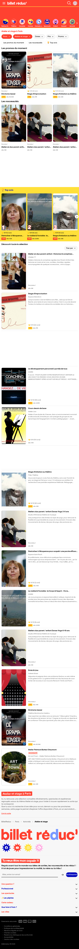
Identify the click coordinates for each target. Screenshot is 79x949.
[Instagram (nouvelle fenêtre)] (28, 848)
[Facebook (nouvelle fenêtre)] (6, 848)
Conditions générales (12, 926)
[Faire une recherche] (69, 3)
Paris (17, 822)
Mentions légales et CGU (13, 931)
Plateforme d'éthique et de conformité (18, 935)
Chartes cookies (10, 933)
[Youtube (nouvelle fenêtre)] (17, 848)
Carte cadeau (7, 903)
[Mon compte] (75, 3)
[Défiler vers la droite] (77, 23)
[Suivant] (77, 75)
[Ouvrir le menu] (3, 3)
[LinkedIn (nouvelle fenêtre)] (39, 848)
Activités (27, 822)
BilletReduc (6, 822)
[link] (14, 23)
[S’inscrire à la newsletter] (72, 874)
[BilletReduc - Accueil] (17, 3)
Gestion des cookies (11, 939)
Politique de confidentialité (14, 928)
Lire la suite (6, 813)
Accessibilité (8, 937)
